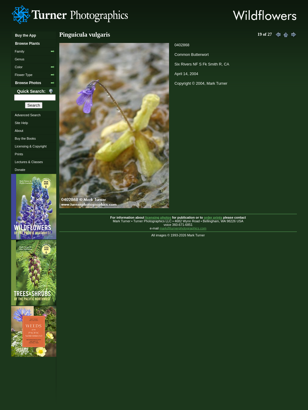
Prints (19, 154)
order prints (213, 217)
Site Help (21, 123)
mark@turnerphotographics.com (183, 228)
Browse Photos (28, 83)
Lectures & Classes (29, 162)
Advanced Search (28, 115)
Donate (20, 170)
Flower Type (23, 75)
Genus (19, 59)
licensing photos (158, 217)
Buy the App (25, 35)
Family (19, 51)
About (19, 130)
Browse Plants (27, 43)
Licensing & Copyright (31, 146)
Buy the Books (25, 138)
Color (19, 67)
